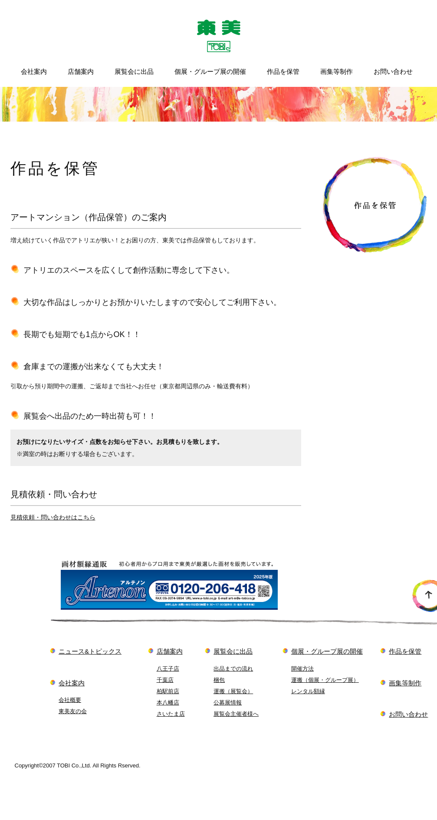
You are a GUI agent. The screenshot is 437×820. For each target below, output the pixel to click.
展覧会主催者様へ (236, 714)
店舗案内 (81, 71)
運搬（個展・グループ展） (325, 680)
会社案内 (34, 71)
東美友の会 (73, 711)
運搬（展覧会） (233, 691)
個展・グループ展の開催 (210, 71)
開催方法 (302, 668)
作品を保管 (283, 71)
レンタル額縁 (308, 691)
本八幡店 (168, 702)
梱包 (219, 680)
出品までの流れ (233, 668)
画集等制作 (336, 71)
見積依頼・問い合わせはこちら (52, 517)
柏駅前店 (168, 691)
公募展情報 (228, 702)
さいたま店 (171, 714)
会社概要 (70, 700)
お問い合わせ (393, 71)
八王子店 (168, 668)
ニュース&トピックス (90, 651)
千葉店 (165, 680)
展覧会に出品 (134, 71)
